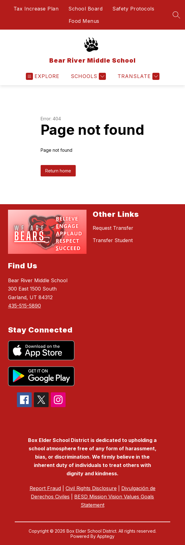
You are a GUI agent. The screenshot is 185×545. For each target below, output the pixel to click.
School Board (85, 9)
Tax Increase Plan (36, 9)
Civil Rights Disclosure (91, 488)
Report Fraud (45, 488)
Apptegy (106, 536)
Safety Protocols (133, 9)
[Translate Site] (137, 76)
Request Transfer (113, 228)
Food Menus (84, 21)
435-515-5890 (24, 306)
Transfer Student (113, 240)
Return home (58, 170)
